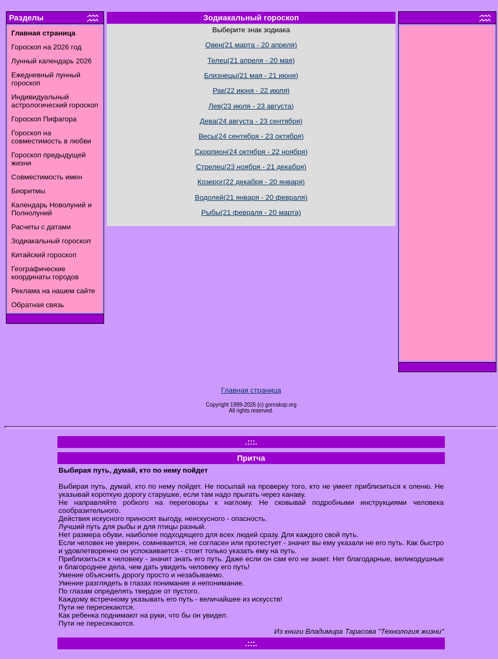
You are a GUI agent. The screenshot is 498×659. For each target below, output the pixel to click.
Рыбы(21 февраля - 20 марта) (251, 212)
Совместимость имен (46, 177)
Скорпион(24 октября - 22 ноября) (251, 152)
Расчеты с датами (41, 227)
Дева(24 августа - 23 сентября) (251, 121)
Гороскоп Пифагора (44, 119)
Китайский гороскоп (43, 255)
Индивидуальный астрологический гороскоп (54, 101)
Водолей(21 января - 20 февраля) (251, 197)
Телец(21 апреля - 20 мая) (251, 60)
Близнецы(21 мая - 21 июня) (251, 75)
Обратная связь (37, 305)
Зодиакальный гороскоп (51, 241)
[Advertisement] (447, 196)
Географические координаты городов (45, 273)
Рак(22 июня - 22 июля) (251, 90)
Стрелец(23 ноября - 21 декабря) (251, 167)
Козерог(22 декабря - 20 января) (251, 182)
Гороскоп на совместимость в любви (51, 137)
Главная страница (251, 390)
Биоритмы (28, 191)
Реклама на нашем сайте (53, 291)
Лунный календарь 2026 (51, 61)
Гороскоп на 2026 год (46, 47)
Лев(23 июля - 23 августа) (251, 106)
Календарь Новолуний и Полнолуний (51, 209)
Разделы (26, 17)
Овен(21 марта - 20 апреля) (251, 45)
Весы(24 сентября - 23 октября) (251, 136)
